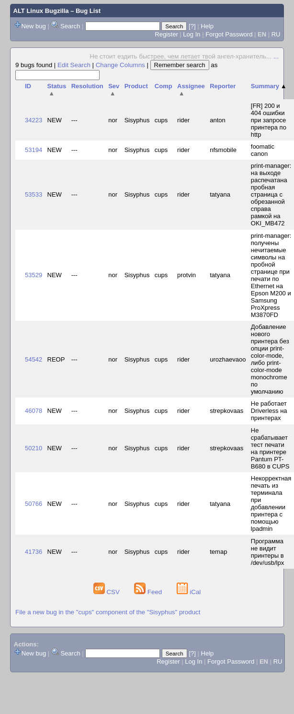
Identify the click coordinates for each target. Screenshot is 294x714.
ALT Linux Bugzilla (41, 10)
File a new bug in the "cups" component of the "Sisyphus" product (107, 612)
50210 (33, 448)
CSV (107, 592)
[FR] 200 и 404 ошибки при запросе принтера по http (268, 120)
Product (136, 86)
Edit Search (73, 65)
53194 (33, 149)
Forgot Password (228, 34)
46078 (33, 410)
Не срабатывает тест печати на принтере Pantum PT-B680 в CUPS (270, 448)
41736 (33, 551)
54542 (33, 359)
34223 (33, 120)
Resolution (87, 86)
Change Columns (120, 65)
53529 (33, 275)
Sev (113, 89)
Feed (149, 592)
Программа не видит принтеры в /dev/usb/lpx (267, 552)
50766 (33, 503)
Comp (163, 86)
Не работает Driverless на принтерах (269, 410)
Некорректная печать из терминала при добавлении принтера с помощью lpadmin (271, 503)
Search (70, 26)
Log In (191, 34)
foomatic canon (262, 150)
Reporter (223, 86)
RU (276, 34)
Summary (269, 86)
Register (166, 34)
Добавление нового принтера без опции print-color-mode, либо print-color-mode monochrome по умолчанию (270, 359)
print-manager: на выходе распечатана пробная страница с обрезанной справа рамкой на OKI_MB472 (271, 194)
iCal (189, 592)
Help (207, 26)
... (276, 56)
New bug (34, 26)
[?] (192, 26)
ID (28, 86)
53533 (33, 194)
